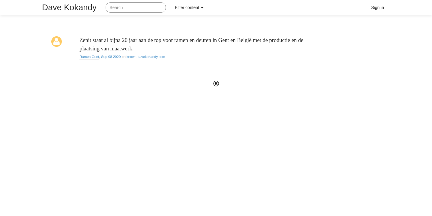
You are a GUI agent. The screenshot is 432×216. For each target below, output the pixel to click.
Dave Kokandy (69, 7)
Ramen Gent (89, 56)
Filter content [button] (189, 7)
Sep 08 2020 (111, 56)
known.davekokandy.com (146, 56)
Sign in (377, 7)
